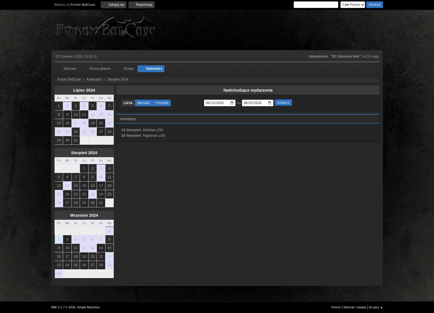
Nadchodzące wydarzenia (248, 90)
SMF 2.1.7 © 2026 (63, 307)
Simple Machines (88, 307)
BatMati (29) (153, 130)
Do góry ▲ (376, 307)
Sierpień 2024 (84, 153)
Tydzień (162, 103)
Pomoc (336, 307)
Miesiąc (144, 103)
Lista (128, 103)
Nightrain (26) (154, 135)
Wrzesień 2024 (84, 215)
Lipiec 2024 (84, 90)
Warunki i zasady (354, 307)
